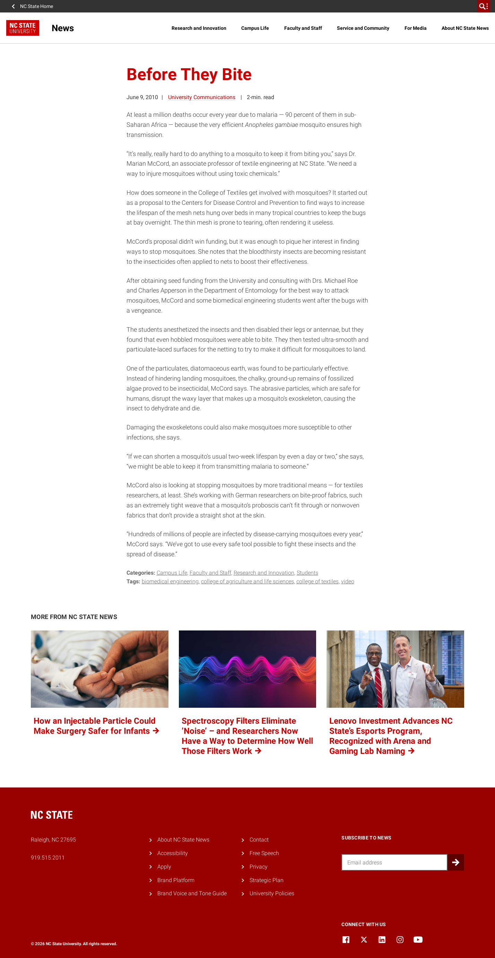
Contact (259, 839)
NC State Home (36, 6)
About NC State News (465, 28)
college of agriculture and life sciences (247, 581)
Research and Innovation (199, 28)
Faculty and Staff (303, 28)
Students (307, 572)
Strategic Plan (267, 880)
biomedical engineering (170, 581)
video (347, 581)
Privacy (259, 866)
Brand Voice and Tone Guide (192, 893)
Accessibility (172, 853)
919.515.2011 (48, 857)
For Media (416, 28)
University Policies (272, 893)
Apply (164, 866)
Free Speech (264, 853)
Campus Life (255, 28)
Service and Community (363, 28)
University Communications (201, 97)
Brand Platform (175, 880)
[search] (483, 6)
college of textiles (317, 581)
